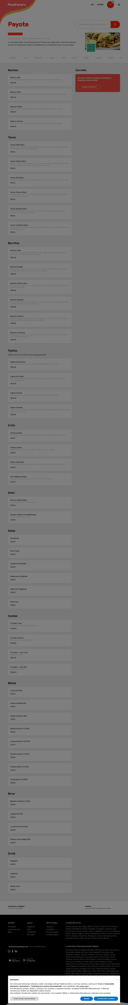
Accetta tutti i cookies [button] (106, 999)
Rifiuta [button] (86, 999)
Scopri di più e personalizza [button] (24, 999)
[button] (117, 979)
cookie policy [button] (84, 986)
